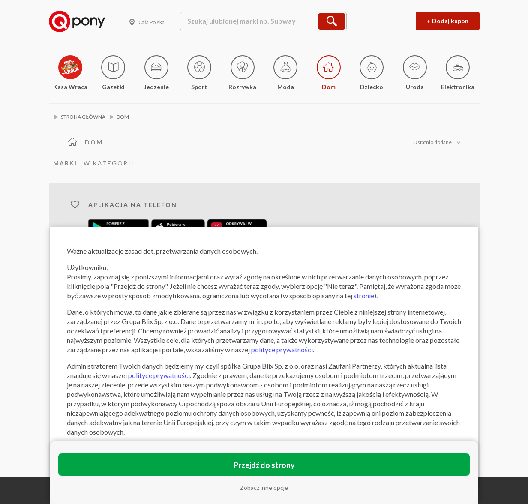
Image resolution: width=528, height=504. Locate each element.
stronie (364, 295)
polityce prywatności (282, 349)
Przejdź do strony (264, 465)
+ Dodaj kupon (447, 20)
